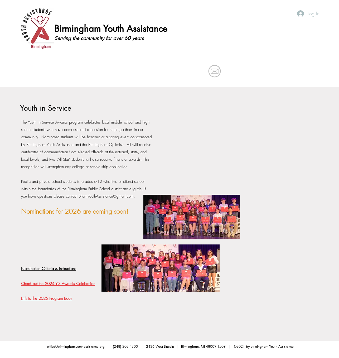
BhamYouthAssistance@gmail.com (106, 196)
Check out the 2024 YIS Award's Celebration (58, 283)
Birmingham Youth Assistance (110, 29)
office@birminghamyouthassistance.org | (80, 346)
